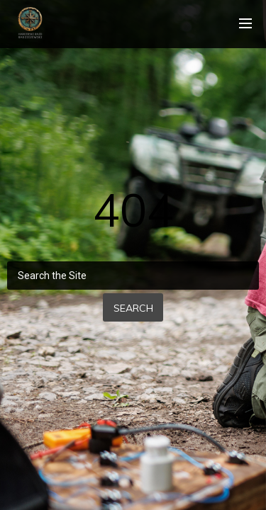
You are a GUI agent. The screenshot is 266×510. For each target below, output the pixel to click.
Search (133, 308)
